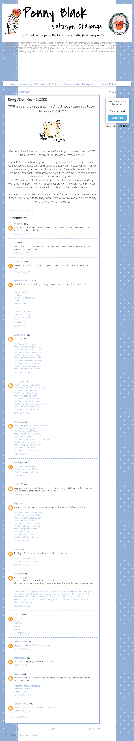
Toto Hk (17, 626)
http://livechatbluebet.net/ (25, 558)
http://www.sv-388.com (24, 534)
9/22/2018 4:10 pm (22, 540)
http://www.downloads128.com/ (27, 434)
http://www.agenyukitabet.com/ (27, 385)
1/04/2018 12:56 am (22, 272)
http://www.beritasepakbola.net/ (28, 360)
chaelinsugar (19, 658)
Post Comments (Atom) (27, 735)
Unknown (18, 573)
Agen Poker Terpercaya (24, 298)
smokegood (19, 381)
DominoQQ (19, 300)
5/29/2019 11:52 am (22, 665)
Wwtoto (18, 623)
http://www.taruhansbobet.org (27, 526)
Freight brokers (21, 691)
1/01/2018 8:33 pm (21, 253)
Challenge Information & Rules (39, 84)
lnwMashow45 (20, 641)
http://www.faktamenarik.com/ (27, 357)
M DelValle (18, 224)
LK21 (16, 319)
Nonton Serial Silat (22, 314)
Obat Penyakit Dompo (41, 594)
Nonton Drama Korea (24, 311)
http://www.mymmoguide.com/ (27, 347)
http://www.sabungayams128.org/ (28, 515)
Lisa (16, 242)
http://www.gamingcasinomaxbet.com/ (30, 425)
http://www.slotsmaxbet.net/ (26, 442)
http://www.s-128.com (23, 531)
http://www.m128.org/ (23, 436)
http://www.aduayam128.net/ (26, 469)
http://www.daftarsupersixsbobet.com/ (30, 404)
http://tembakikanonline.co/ (26, 561)
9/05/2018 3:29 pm (22, 372)
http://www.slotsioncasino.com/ (27, 445)
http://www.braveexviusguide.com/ (29, 349)
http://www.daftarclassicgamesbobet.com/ (32, 439)
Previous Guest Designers (78, 84)
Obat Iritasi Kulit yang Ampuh (27, 591)
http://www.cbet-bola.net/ (25, 396)
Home (11, 84)
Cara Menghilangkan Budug (49, 599)
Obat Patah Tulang (70, 599)
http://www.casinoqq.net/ (24, 428)
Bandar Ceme (20, 292)
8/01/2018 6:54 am (22, 326)
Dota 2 (44, 490)
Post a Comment (19, 717)
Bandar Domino (21, 303)
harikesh (17, 674)
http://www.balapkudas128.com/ (28, 518)
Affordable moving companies (27, 686)
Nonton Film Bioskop (23, 317)
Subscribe (117, 118)
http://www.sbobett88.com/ (26, 472)
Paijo (16, 503)
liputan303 (18, 484)
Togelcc (17, 621)
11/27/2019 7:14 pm (22, 711)
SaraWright (19, 261)
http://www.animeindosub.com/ (27, 363)
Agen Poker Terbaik (22, 280)
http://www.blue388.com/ (25, 466)
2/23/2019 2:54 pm (22, 633)
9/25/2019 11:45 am (22, 695)
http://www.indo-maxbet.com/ (27, 401)
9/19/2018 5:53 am (22, 494)
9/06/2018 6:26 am (22, 413)
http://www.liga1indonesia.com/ (27, 368)
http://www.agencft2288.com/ (27, 431)
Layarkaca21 (19, 322)
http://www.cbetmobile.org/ (25, 393)
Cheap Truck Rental (22, 688)
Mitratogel (18, 618)
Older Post (93, 729)
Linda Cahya (19, 335)
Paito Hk (17, 629)
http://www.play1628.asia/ (25, 447)
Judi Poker (18, 295)
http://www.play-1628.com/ (25, 450)
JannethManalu (21, 703)
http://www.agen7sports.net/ (26, 390)
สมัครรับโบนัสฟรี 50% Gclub (39, 645)
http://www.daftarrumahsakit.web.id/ (30, 352)
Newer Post (12, 729)
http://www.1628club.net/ (25, 520)
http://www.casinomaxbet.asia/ (27, 409)
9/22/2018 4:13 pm (22, 565)
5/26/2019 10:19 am (22, 649)
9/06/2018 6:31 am (22, 475)
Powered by (117, 126)
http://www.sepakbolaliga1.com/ (27, 366)
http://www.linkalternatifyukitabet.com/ (31, 387)
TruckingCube (20, 677)
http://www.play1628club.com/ (27, 523)
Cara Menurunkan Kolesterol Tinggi (43, 596)
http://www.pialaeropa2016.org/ (27, 355)
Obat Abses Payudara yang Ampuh (57, 591)
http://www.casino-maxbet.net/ (27, 406)
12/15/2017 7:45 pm (22, 234)
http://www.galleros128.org (25, 528)
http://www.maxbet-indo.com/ (27, 398)
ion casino (50, 661)
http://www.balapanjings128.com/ (28, 512)
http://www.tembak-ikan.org (26, 537)
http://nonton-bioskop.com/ (26, 344)
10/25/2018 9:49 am (22, 606)
